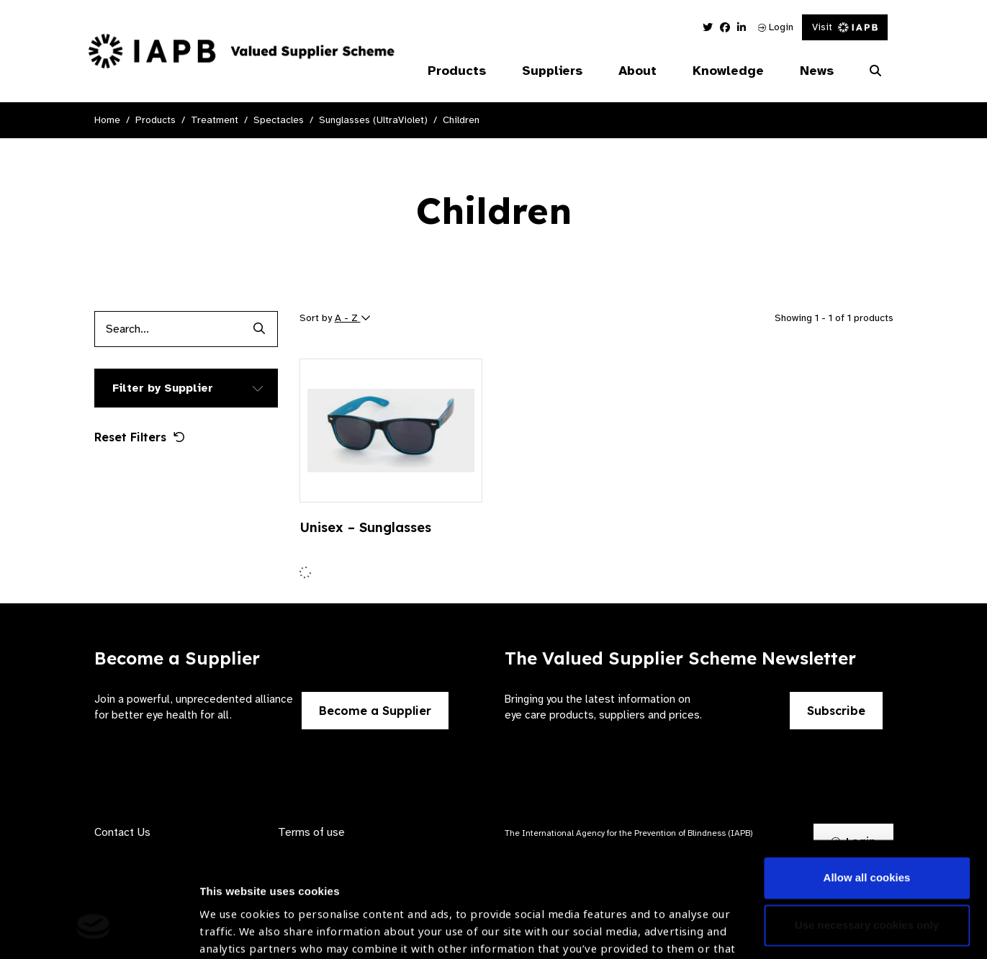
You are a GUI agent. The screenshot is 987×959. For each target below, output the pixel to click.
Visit (845, 27)
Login (775, 27)
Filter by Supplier (162, 388)
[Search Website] (875, 71)
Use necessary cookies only (867, 828)
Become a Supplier (375, 710)
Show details (232, 916)
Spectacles (278, 120)
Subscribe (836, 710)
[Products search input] (168, 329)
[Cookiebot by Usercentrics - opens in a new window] (93, 931)
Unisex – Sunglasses (365, 527)
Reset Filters (139, 437)
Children (461, 120)
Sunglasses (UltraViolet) (373, 120)
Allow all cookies (867, 781)
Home (107, 120)
